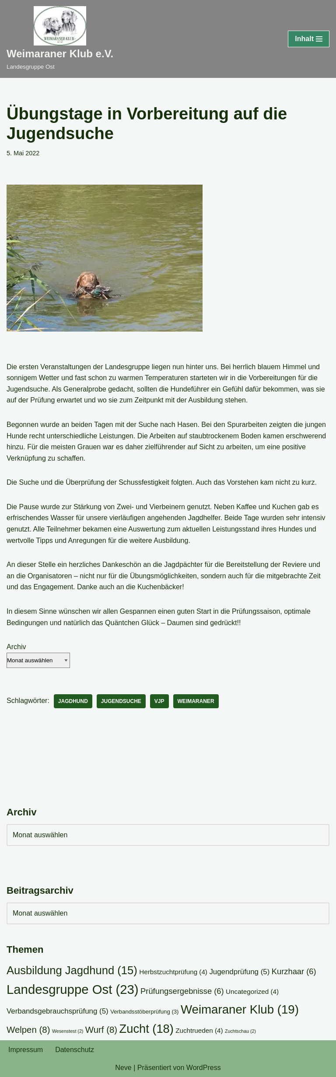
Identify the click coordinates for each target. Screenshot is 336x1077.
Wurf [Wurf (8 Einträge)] (101, 1030)
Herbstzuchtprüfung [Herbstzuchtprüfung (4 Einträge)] (173, 972)
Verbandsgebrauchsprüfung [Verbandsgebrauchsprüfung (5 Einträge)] (57, 1011)
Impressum (25, 1049)
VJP (159, 701)
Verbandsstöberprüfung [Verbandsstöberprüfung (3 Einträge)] (144, 1011)
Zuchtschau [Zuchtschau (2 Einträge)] (240, 1031)
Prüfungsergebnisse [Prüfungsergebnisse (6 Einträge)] (182, 991)
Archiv (16, 646)
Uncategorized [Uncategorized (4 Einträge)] (252, 991)
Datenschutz (74, 1049)
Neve (123, 1067)
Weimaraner (196, 701)
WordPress (203, 1067)
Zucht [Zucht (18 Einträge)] (146, 1028)
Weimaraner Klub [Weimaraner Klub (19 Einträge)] (240, 1009)
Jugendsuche (121, 701)
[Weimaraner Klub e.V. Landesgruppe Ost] (60, 39)
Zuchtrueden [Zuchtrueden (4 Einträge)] (199, 1030)
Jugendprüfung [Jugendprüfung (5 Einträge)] (239, 972)
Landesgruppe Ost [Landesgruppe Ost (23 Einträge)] (73, 989)
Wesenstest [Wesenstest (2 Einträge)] (67, 1031)
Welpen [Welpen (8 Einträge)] (28, 1030)
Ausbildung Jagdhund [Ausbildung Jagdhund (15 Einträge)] (72, 970)
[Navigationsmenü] (308, 39)
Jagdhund (73, 701)
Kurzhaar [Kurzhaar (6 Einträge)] (294, 971)
